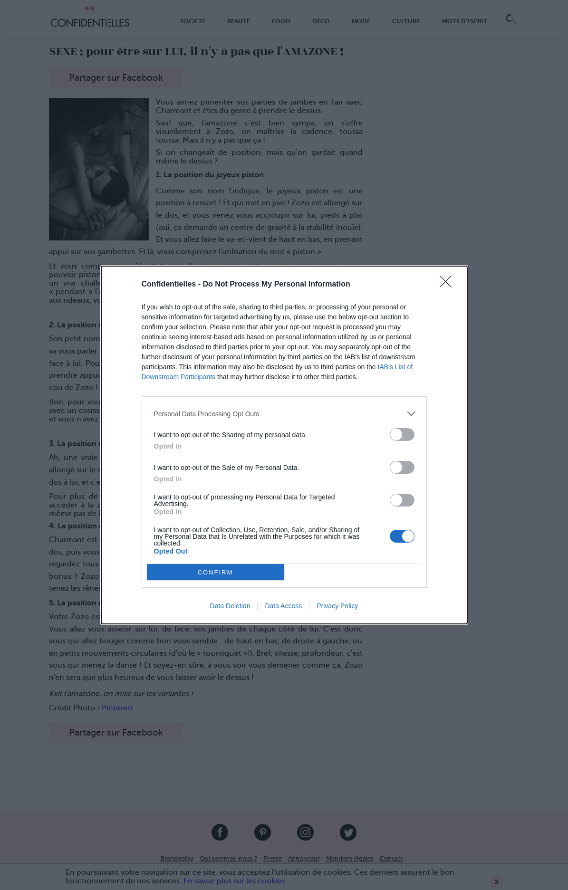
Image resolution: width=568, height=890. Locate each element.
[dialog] (284, 445)
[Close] (449, 285)
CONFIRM (215, 572)
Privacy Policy (337, 606)
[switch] (402, 434)
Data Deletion (230, 606)
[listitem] (284, 414)
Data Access (283, 606)
